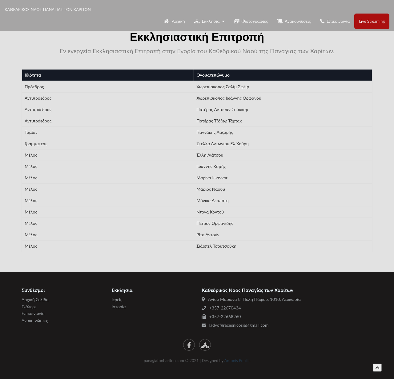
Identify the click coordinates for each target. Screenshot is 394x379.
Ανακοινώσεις (294, 21)
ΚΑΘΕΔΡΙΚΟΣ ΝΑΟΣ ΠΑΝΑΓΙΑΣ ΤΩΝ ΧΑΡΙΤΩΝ (58, 9)
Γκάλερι (29, 306)
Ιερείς (117, 299)
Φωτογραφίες (251, 21)
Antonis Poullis (237, 360)
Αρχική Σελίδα (35, 299)
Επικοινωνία (335, 21)
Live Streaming (372, 21)
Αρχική (174, 21)
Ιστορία (119, 306)
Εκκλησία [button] (209, 21)
